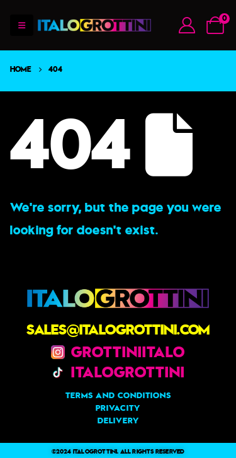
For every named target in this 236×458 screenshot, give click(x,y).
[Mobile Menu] (21, 25)
